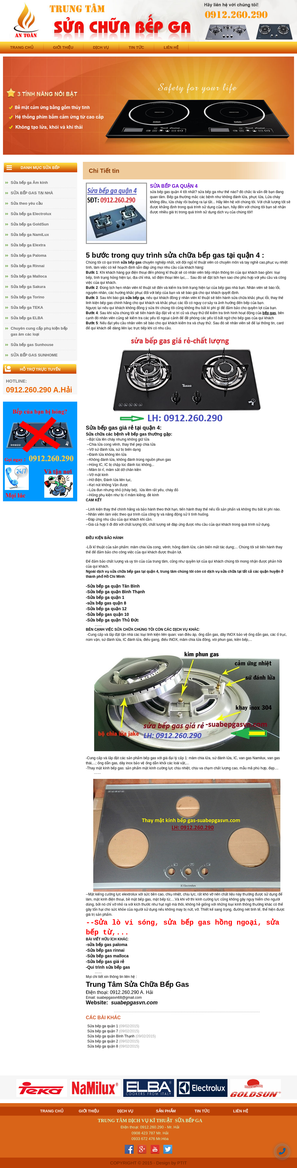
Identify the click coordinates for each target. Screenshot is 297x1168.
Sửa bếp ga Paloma (28, 255)
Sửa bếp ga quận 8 (103, 1046)
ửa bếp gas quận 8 (107, 603)
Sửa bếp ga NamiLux (30, 234)
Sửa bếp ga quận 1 (105, 597)
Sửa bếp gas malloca (108, 955)
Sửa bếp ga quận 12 (107, 608)
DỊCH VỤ (101, 47)
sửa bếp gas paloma (107, 944)
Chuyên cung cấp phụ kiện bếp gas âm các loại (39, 331)
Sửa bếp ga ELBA (27, 318)
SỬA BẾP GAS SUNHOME (34, 355)
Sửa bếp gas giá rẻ (105, 961)
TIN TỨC (136, 47)
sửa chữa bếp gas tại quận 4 (134, 571)
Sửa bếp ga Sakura (28, 286)
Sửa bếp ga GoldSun (30, 224)
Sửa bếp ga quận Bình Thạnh (116, 591)
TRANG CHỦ (22, 47)
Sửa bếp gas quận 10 (108, 614)
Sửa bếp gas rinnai (105, 950)
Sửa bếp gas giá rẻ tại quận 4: (124, 428)
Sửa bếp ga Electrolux (31, 214)
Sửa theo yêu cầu (27, 203)
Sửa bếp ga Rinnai (28, 266)
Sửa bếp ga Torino (27, 297)
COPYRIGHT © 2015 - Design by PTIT (148, 1162)
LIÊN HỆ (171, 47)
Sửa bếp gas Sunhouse (32, 344)
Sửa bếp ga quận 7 (103, 1031)
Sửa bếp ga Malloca (29, 276)
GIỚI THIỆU (63, 47)
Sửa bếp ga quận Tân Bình (113, 586)
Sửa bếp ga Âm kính (29, 182)
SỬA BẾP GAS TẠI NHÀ (32, 193)
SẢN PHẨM (166, 1111)
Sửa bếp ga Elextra (28, 245)
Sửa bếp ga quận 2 (103, 1041)
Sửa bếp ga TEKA (27, 307)
